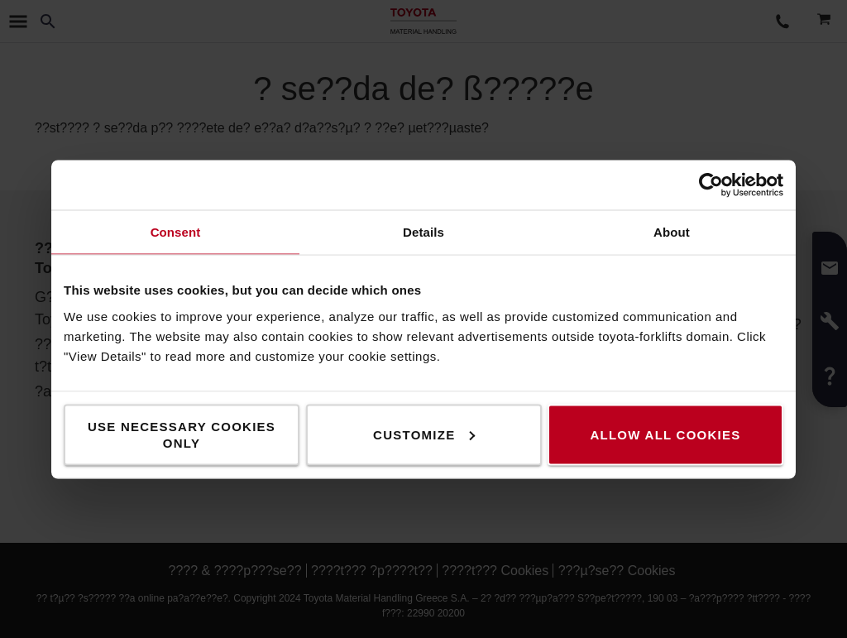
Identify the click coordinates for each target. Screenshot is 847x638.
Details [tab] (423, 231)
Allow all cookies (665, 434)
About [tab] (671, 231)
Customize (424, 434)
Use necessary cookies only (181, 434)
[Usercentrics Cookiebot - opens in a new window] (711, 184)
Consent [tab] (176, 231)
